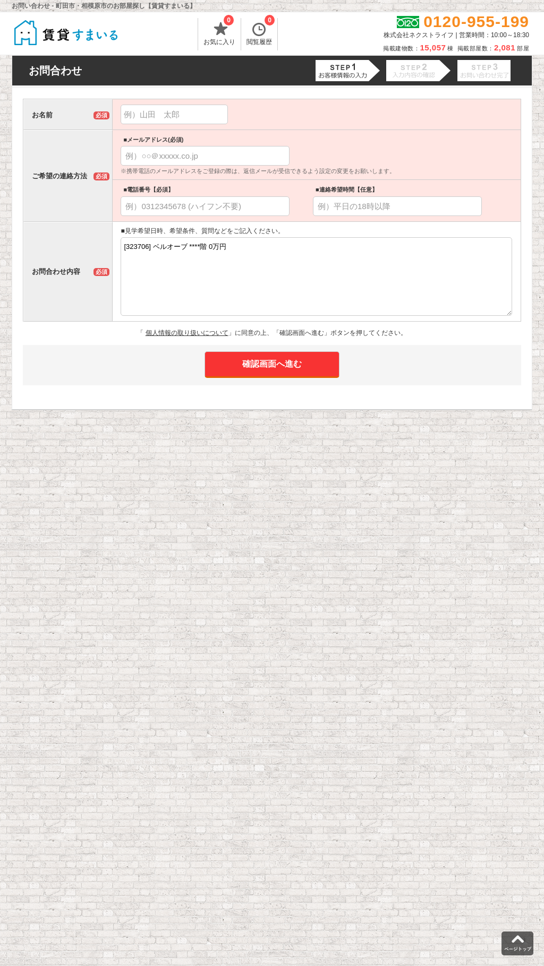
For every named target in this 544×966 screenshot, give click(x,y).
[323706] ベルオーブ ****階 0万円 (316, 276)
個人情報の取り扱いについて (187, 333)
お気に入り (219, 32)
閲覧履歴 (260, 32)
